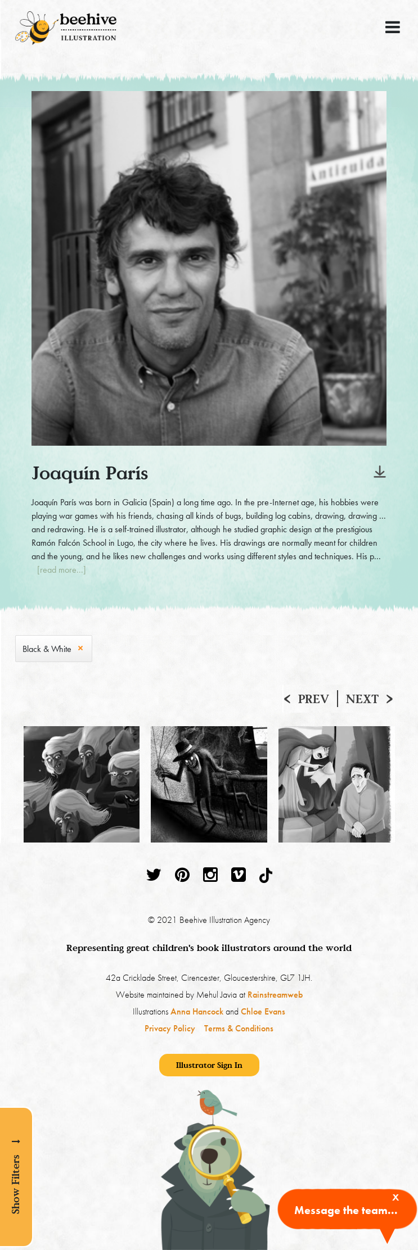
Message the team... (346, 1210)
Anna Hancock (196, 1011)
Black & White (47, 649)
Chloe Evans (263, 1011)
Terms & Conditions (238, 1028)
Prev (313, 698)
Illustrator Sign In (209, 1065)
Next (362, 698)
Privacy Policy (170, 1028)
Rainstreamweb (275, 994)
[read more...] (61, 570)
